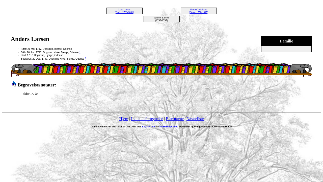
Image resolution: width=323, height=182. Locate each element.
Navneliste (195, 119)
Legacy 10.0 (148, 126)
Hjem (123, 119)
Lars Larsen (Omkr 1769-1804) (124, 11)
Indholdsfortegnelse (147, 119)
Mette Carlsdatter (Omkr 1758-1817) (198, 11)
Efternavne (175, 119)
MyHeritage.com (168, 126)
